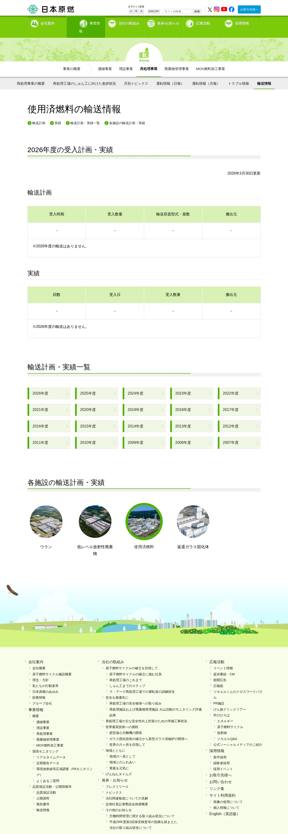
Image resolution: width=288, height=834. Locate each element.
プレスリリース (117, 778)
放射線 (222, 725)
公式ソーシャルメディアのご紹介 (237, 736)
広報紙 (218, 678)
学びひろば (221, 707)
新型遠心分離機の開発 (125, 725)
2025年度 (88, 385)
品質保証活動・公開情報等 (52, 778)
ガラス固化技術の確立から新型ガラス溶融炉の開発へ (148, 730)
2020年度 (88, 402)
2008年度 (183, 435)
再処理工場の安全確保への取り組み (135, 695)
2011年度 (41, 435)
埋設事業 (126, 61)
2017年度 (231, 402)
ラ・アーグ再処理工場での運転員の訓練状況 (142, 684)
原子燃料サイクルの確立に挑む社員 (135, 666)
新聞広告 (219, 672)
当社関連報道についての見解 (127, 790)
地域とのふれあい (122, 754)
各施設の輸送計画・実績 (127, 115)
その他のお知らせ (119, 802)
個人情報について (226, 799)
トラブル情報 (238, 75)
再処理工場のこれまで (125, 672)
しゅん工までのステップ (127, 678)
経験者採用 (221, 755)
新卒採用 (219, 749)
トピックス (114, 784)
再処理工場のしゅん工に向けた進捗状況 (84, 75)
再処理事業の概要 (31, 75)
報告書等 (42, 796)
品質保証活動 (46, 784)
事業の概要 (71, 61)
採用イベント (223, 761)
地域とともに (115, 742)
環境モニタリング (45, 743)
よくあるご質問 (47, 772)
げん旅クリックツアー (229, 701)
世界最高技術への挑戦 (122, 719)
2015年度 (88, 418)
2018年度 (183, 402)
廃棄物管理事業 (176, 61)
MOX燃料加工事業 (210, 61)
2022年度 (231, 385)
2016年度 (41, 418)
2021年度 (41, 402)
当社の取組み (128, 22)
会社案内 (48, 22)
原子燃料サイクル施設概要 (52, 666)
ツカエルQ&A (227, 730)
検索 (197, 11)
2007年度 (231, 435)
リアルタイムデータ (51, 749)
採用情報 (242, 22)
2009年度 (136, 435)
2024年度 (136, 385)
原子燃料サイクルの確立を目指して (132, 660)
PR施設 (218, 695)
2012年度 (231, 418)
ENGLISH (154, 11)
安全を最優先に (117, 689)
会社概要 (38, 660)
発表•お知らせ (168, 22)
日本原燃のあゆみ (45, 684)
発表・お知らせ (115, 772)
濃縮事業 (105, 61)
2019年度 (136, 402)
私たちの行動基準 (45, 678)
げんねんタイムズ (119, 766)
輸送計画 (38, 115)
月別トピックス (136, 75)
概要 (35, 708)
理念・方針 (40, 672)
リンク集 (216, 781)
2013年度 (183, 418)
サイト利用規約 (222, 787)
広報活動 (203, 22)
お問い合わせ (220, 774)
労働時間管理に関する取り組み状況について (142, 808)
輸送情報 (264, 75)
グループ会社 (42, 695)
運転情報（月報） (206, 75)
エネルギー (225, 713)
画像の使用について (228, 793)
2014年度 (136, 418)
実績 (58, 115)
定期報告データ (47, 755)
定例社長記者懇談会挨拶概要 (127, 796)
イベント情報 (223, 660)
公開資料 (42, 790)
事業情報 (87, 22)
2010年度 (88, 435)
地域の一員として (122, 748)
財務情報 (38, 689)
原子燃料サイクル (230, 719)
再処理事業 (148, 61)
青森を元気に (119, 760)
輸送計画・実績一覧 (85, 115)
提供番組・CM (224, 666)
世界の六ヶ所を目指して (127, 736)
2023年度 (183, 385)
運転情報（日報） (170, 75)
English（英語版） (224, 806)
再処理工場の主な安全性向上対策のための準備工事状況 (146, 713)
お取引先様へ (249, 9)
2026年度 (41, 385)
